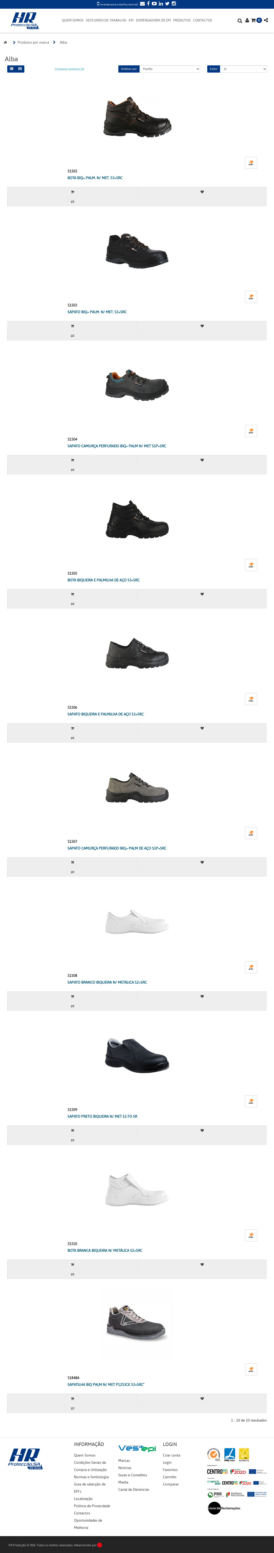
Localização (83, 1498)
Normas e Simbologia (91, 1477)
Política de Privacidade (92, 1506)
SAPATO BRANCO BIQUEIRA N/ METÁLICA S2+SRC (107, 982)
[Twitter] (167, 4)
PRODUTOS (182, 20)
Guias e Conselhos (132, 1475)
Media (123, 1482)
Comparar (171, 1484)
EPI (131, 20)
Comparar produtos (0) (69, 69)
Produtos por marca (33, 42)
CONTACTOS (202, 20)
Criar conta (171, 1455)
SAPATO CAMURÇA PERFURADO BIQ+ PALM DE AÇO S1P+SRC (116, 848)
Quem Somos (84, 1455)
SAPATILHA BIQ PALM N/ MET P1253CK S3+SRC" (105, 1384)
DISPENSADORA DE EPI (153, 20)
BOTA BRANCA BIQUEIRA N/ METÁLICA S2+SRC (104, 1250)
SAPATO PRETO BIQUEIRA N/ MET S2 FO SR (102, 1116)
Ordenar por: (129, 69)
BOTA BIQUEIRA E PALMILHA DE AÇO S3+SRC (103, 580)
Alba (63, 42)
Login (167, 1462)
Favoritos (170, 1469)
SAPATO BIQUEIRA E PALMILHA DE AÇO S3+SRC (105, 714)
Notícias (124, 1468)
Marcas (124, 1460)
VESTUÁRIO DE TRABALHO (106, 20)
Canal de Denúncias (133, 1489)
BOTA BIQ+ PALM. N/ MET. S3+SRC (94, 178)
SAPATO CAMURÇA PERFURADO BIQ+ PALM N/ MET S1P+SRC (116, 446)
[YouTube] (154, 4)
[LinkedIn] (160, 4)
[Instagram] (173, 4)
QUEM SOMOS (72, 20)
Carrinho (169, 1477)
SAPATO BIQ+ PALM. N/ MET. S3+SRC (97, 312)
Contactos (82, 1513)
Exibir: (214, 69)
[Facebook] (148, 4)
